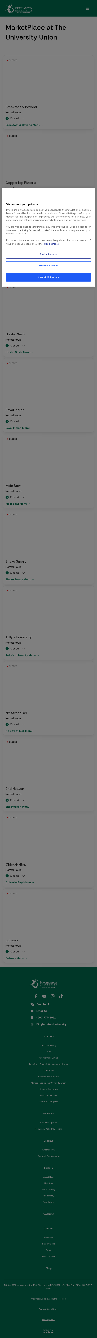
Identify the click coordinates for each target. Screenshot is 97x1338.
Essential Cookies (48, 265)
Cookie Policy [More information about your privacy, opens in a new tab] (51, 243)
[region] (48, 237)
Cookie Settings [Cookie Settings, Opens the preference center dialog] (48, 254)
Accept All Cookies (48, 277)
